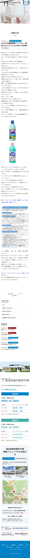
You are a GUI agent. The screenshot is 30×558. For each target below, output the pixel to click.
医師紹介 (13, 545)
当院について (5, 545)
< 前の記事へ (10, 294)
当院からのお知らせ (7, 308)
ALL (3, 305)
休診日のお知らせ (7, 311)
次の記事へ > (15, 295)
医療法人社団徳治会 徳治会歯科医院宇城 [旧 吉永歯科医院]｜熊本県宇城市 (10, 2)
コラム (25, 547)
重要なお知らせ (6, 314)
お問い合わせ (9, 547)
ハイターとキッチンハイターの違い (16, 273)
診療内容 (21, 545)
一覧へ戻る (20, 294)
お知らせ (18, 547)
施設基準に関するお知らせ (9, 317)
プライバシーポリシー (16, 549)
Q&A (27, 545)
